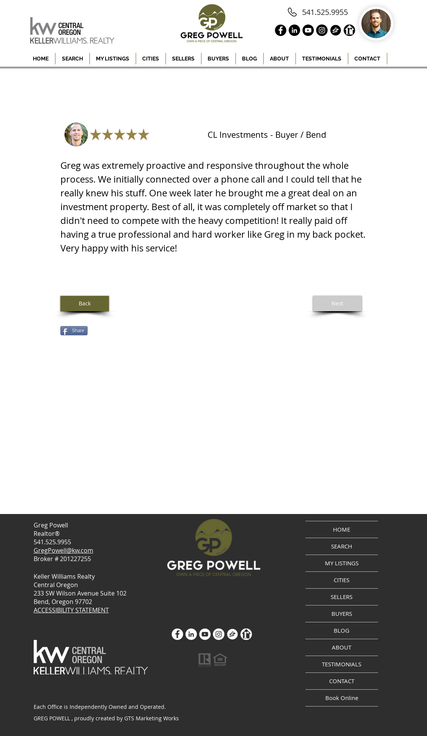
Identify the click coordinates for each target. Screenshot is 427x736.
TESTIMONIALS (341, 664)
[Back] (84, 303)
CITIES (341, 580)
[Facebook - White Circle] (177, 634)
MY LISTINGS (342, 563)
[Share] (74, 330)
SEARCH (341, 546)
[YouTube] (205, 634)
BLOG (341, 630)
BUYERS (341, 613)
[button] (151, 58)
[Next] (337, 303)
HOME (341, 529)
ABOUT (341, 647)
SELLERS (341, 597)
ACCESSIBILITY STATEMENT (71, 610)
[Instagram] (218, 634)
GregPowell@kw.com (63, 550)
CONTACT (341, 681)
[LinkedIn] (191, 634)
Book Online (341, 698)
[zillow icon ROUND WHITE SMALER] (232, 634)
